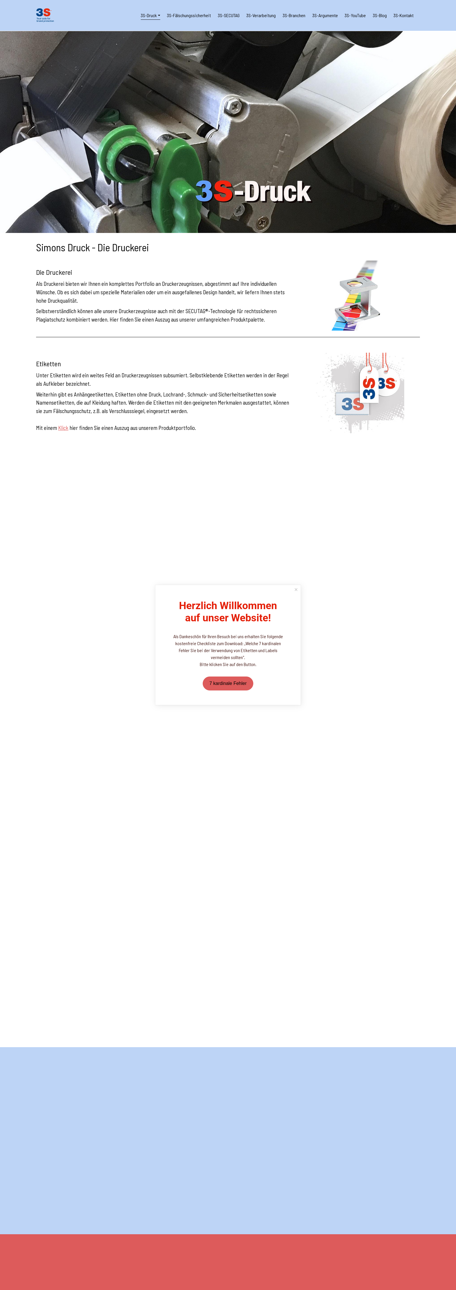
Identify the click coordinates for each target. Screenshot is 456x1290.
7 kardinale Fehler (228, 683)
